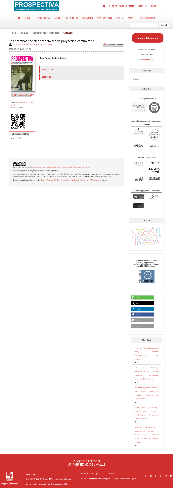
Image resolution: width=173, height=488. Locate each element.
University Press (104, 17)
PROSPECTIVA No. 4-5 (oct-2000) (45, 33)
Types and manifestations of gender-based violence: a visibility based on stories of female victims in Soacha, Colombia (147, 434)
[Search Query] (144, 25)
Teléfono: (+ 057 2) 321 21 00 (93, 473)
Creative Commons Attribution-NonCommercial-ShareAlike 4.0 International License (61, 167)
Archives (132, 17)
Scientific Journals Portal (121, 5)
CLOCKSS (144, 266)
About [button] (28, 17)
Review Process (43, 17)
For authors (87, 17)
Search (164, 25)
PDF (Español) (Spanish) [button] (22, 94)
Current (119, 17)
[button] (142, 297)
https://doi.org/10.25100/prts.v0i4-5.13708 (32, 44)
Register (142, 5)
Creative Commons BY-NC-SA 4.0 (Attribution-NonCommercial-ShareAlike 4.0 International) (71, 180)
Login (153, 5)
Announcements (147, 17)
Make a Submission (147, 37)
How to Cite (48, 69)
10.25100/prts (148, 60)
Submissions (72, 17)
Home (13, 33)
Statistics (46, 76)
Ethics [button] (58, 17)
